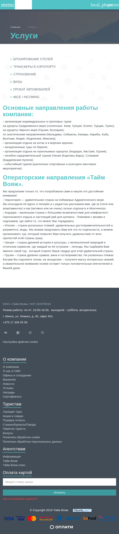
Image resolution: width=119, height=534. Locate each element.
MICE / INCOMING (26, 97)
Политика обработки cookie (21, 437)
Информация (12, 456)
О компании (11, 366)
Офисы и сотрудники (17, 375)
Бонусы (8, 433)
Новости (8, 383)
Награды (9, 392)
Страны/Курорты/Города (19, 424)
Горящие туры (12, 411)
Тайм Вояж (10, 460)
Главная (15, 27)
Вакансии (9, 379)
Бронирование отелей (33, 59)
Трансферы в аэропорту (34, 66)
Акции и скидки (13, 416)
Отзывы (8, 388)
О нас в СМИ (11, 371)
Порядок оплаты (14, 420)
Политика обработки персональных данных (32, 441)
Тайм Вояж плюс (14, 465)
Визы (17, 81)
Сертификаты (12, 396)
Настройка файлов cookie (20, 341)
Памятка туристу (14, 428)
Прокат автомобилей (31, 89)
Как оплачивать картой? (20, 498)
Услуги (33, 27)
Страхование (24, 74)
